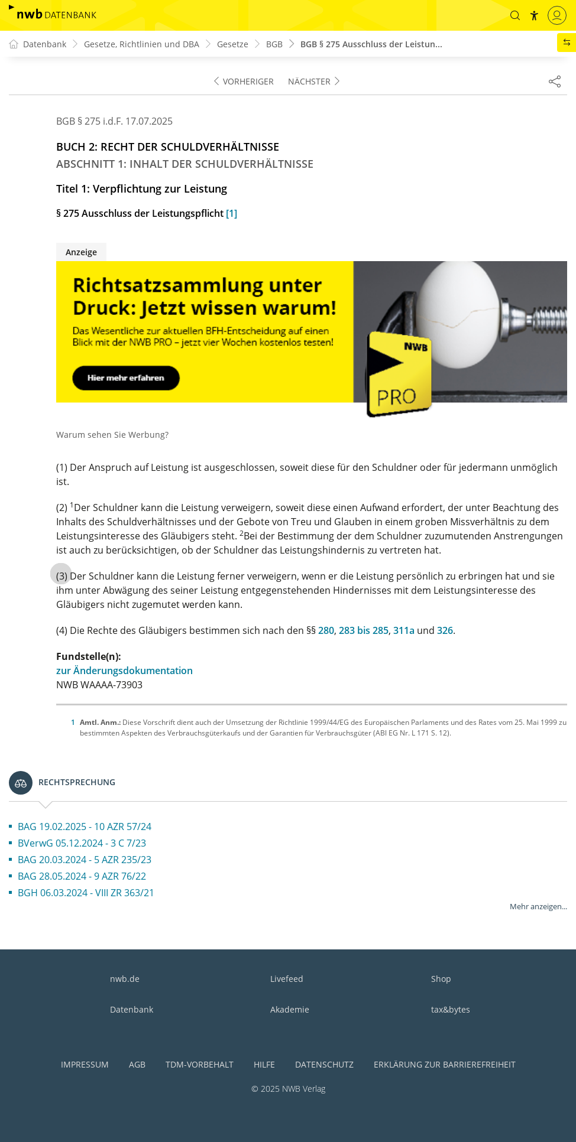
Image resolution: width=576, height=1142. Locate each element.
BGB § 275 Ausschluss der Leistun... (371, 44)
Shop (441, 978)
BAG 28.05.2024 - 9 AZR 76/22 (82, 876)
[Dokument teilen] (554, 81)
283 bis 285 (364, 630)
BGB (274, 44)
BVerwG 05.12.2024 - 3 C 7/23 (82, 843)
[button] (515, 15)
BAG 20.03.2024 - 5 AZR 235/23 (84, 859)
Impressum (85, 1064)
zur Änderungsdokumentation (124, 670)
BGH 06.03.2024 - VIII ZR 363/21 (86, 892)
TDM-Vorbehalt (200, 1064)
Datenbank (131, 1009)
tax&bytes (450, 1009)
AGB (137, 1064)
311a (404, 630)
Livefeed (286, 978)
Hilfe (264, 1064)
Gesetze (232, 44)
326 (445, 630)
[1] (231, 213)
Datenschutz (324, 1064)
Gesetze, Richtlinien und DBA (141, 44)
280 (326, 630)
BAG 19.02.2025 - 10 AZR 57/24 (84, 826)
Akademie (289, 1009)
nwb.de (125, 978)
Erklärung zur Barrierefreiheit (445, 1064)
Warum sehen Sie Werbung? (112, 434)
